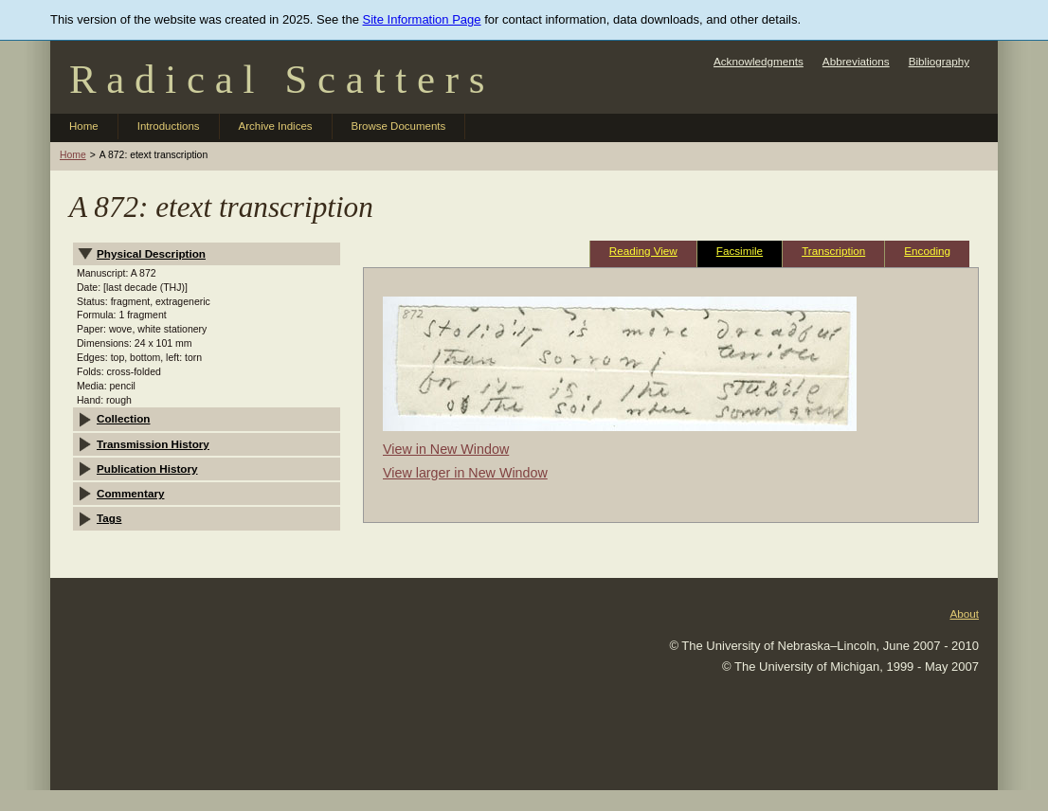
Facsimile (739, 250)
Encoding (927, 250)
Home (84, 126)
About (964, 613)
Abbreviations (856, 61)
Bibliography (939, 61)
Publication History (147, 468)
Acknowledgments (759, 61)
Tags (109, 518)
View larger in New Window (465, 472)
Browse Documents (399, 126)
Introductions (168, 126)
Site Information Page (422, 19)
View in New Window (446, 449)
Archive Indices (276, 126)
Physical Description (151, 253)
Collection (124, 418)
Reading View (643, 250)
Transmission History (153, 444)
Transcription (833, 250)
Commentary (130, 493)
